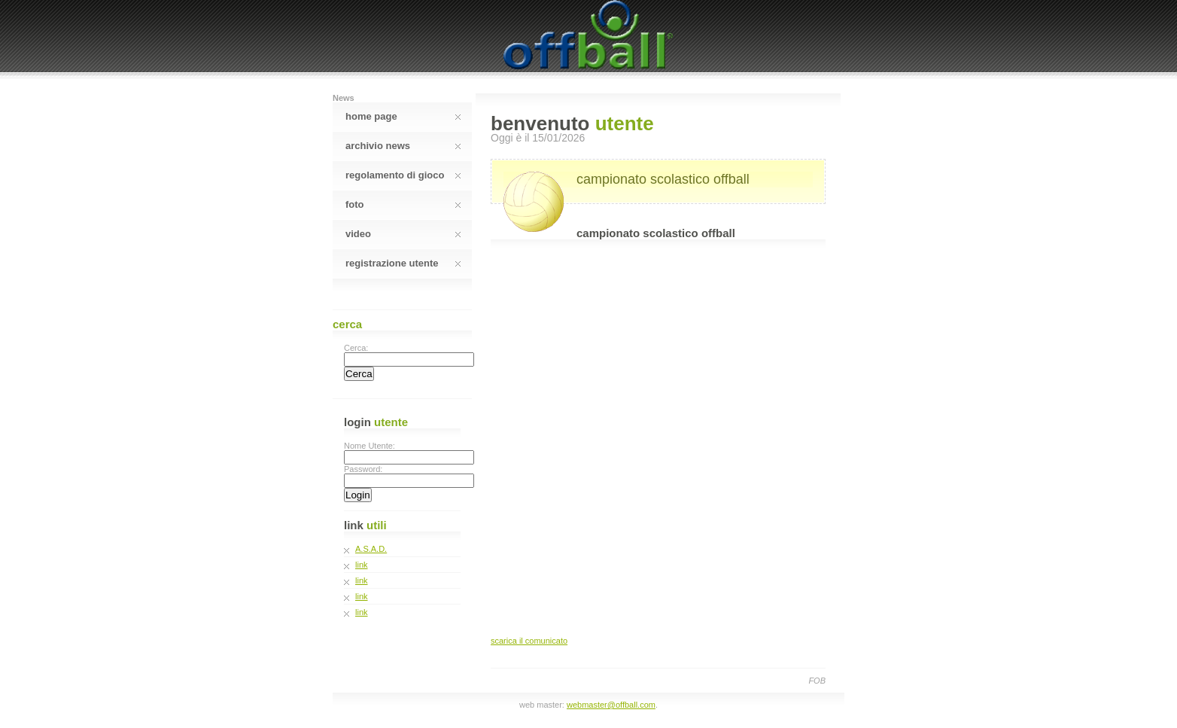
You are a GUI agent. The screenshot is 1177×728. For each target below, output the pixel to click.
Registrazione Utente (403, 263)
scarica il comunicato (529, 640)
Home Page (403, 116)
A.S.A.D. (371, 548)
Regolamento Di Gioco (403, 175)
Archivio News (403, 145)
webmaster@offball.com (611, 704)
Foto (403, 204)
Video (403, 233)
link (361, 564)
